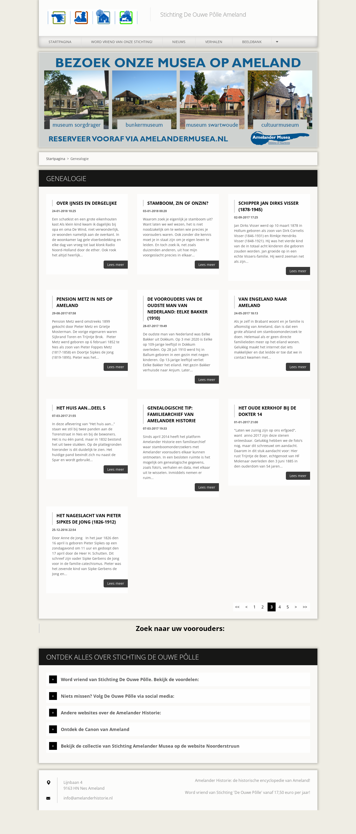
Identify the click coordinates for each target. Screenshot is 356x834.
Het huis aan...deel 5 (80, 409)
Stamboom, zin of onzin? (177, 205)
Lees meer (115, 266)
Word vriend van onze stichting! (121, 43)
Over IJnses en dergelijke (86, 205)
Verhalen (213, 43)
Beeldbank (252, 43)
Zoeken (305, 14)
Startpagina (60, 43)
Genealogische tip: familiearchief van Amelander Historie (171, 416)
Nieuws (178, 43)
